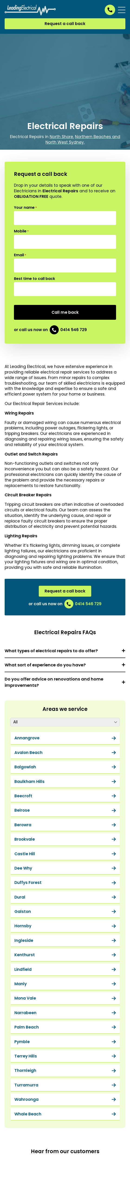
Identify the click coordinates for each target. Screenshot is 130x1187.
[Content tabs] (65, 722)
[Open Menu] (121, 10)
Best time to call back (34, 278)
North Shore (61, 136)
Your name (25, 207)
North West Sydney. (65, 142)
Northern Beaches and (97, 136)
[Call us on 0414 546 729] (109, 9)
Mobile (21, 231)
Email (20, 255)
